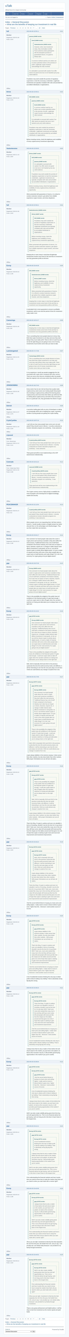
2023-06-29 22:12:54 (33, 504)
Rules (23, 14)
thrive (8, 92)
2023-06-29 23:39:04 (33, 1061)
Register (39, 14)
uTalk (8, 5)
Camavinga (10, 320)
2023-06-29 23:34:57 (33, 916)
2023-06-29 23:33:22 (33, 842)
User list (16, 14)
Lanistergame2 (12, 351)
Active (53, 17)
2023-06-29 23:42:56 (33, 1188)
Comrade (9, 462)
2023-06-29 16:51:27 (33, 320)
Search (31, 14)
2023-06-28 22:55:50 (33, 148)
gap (7, 563)
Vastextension (11, 148)
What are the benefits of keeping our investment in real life (31, 24)
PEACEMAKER (12, 504)
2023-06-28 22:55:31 (33, 92)
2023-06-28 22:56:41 (33, 205)
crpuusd (9, 435)
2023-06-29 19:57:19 (33, 420)
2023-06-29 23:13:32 (33, 611)
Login (45, 14)
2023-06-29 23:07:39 (33, 563)
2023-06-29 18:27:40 (33, 385)
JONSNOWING (12, 385)
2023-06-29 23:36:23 (33, 988)
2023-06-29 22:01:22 (33, 462)
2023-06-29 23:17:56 (33, 677)
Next (43, 28)
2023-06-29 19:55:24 (33, 405)
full (7, 31)
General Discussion (20, 22)
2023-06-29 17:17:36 (33, 351)
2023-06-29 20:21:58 (33, 435)
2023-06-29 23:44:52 (33, 1254)
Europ (8, 265)
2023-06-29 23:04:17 (33, 535)
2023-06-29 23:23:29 (33, 766)
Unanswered (59, 17)
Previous (12, 28)
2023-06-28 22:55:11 (33, 31)
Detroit (9, 406)
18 (39, 28)
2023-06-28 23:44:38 (33, 265)
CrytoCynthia (11, 420)
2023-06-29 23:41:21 (33, 1126)
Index (7, 14)
